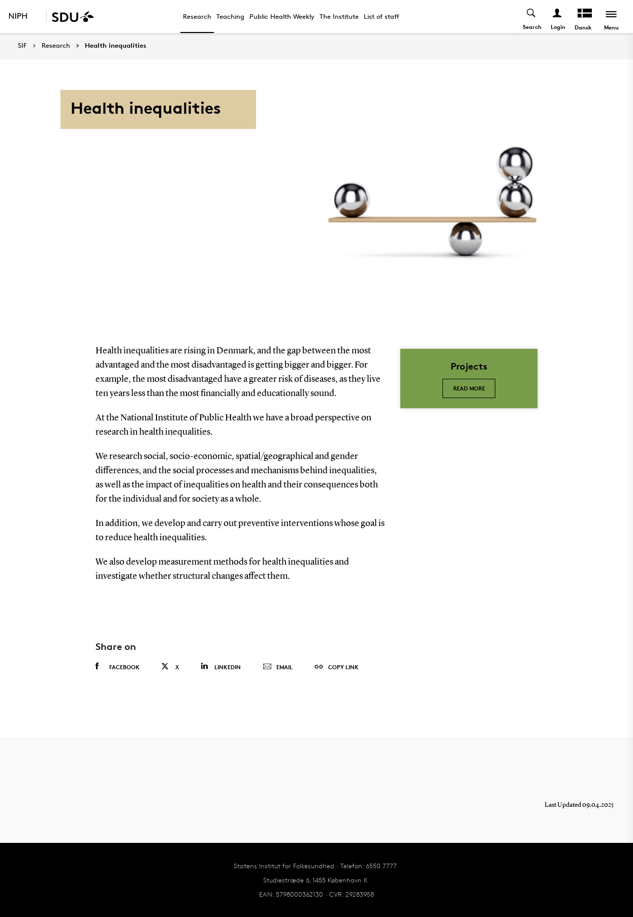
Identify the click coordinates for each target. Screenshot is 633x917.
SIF (22, 45)
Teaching (230, 16)
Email (278, 667)
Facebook (118, 667)
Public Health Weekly (281, 16)
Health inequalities (115, 45)
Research (197, 16)
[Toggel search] (532, 16)
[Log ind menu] (557, 16)
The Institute (339, 16)
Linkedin (221, 666)
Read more (469, 388)
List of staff (381, 16)
